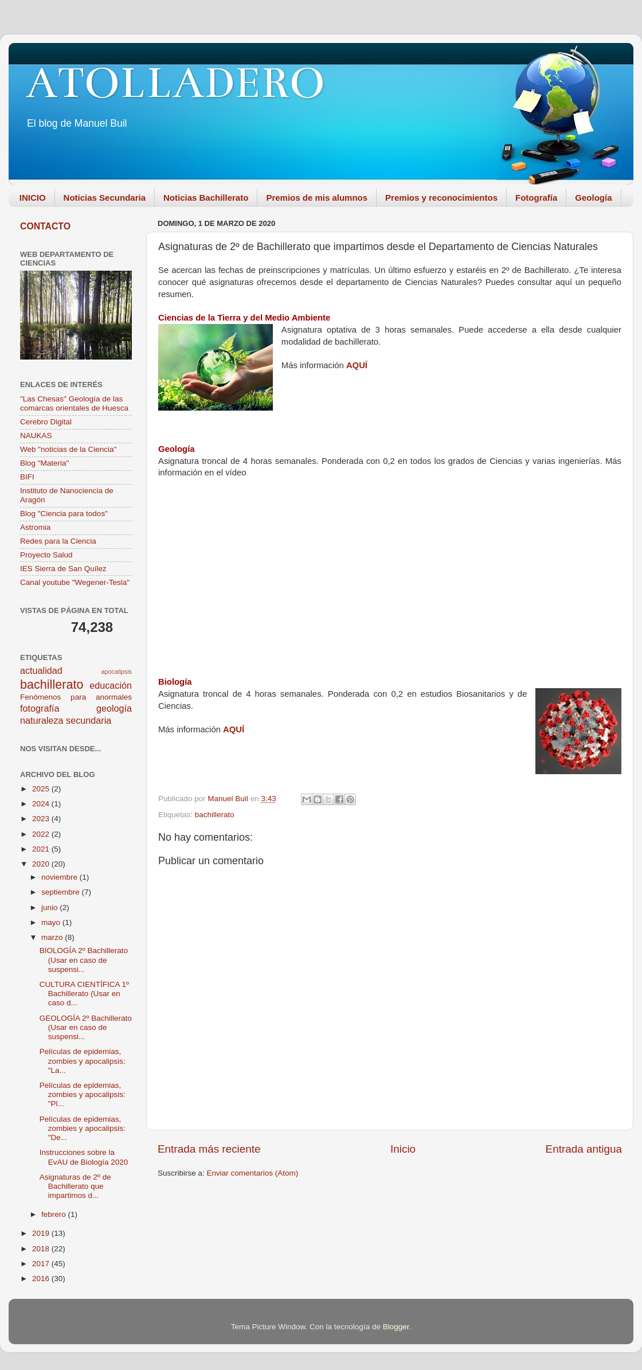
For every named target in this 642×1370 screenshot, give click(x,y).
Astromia (35, 527)
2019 (42, 1233)
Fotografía (536, 197)
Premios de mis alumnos (316, 197)
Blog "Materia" (44, 463)
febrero (54, 1214)
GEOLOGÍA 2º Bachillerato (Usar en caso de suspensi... (86, 1027)
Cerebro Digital (46, 421)
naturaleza (42, 720)
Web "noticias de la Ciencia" (68, 449)
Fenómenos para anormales (76, 697)
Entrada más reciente (209, 1149)
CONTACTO (45, 226)
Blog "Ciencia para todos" (64, 513)
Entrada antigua (584, 1149)
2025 (42, 788)
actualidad (41, 670)
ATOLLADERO (175, 82)
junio (50, 907)
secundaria (88, 720)
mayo (51, 922)
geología (114, 708)
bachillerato (214, 814)
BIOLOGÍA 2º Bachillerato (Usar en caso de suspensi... (84, 959)
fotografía (39, 708)
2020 (42, 864)
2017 (42, 1263)
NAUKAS (36, 435)
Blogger (396, 1326)
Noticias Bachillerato (205, 197)
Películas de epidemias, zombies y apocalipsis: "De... (83, 1128)
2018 (42, 1248)
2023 (42, 818)
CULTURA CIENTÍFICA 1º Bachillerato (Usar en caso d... (84, 993)
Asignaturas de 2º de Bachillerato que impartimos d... (75, 1186)
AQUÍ (356, 365)
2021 (42, 849)
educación (110, 685)
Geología (593, 197)
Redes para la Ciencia (58, 541)
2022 (42, 834)
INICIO (32, 197)
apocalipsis (116, 671)
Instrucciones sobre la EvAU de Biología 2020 (84, 1157)
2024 (42, 803)
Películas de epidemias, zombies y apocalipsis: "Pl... (83, 1094)
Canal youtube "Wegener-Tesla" (75, 582)
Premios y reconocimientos (441, 197)
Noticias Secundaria (105, 197)
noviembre (60, 877)
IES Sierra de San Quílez (63, 568)
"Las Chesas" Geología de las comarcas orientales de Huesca (74, 403)
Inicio (403, 1149)
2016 (42, 1278)
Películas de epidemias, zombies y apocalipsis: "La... (83, 1060)
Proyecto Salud (46, 555)
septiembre (61, 892)
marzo (53, 937)
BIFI (27, 477)
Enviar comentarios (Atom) (253, 1173)
